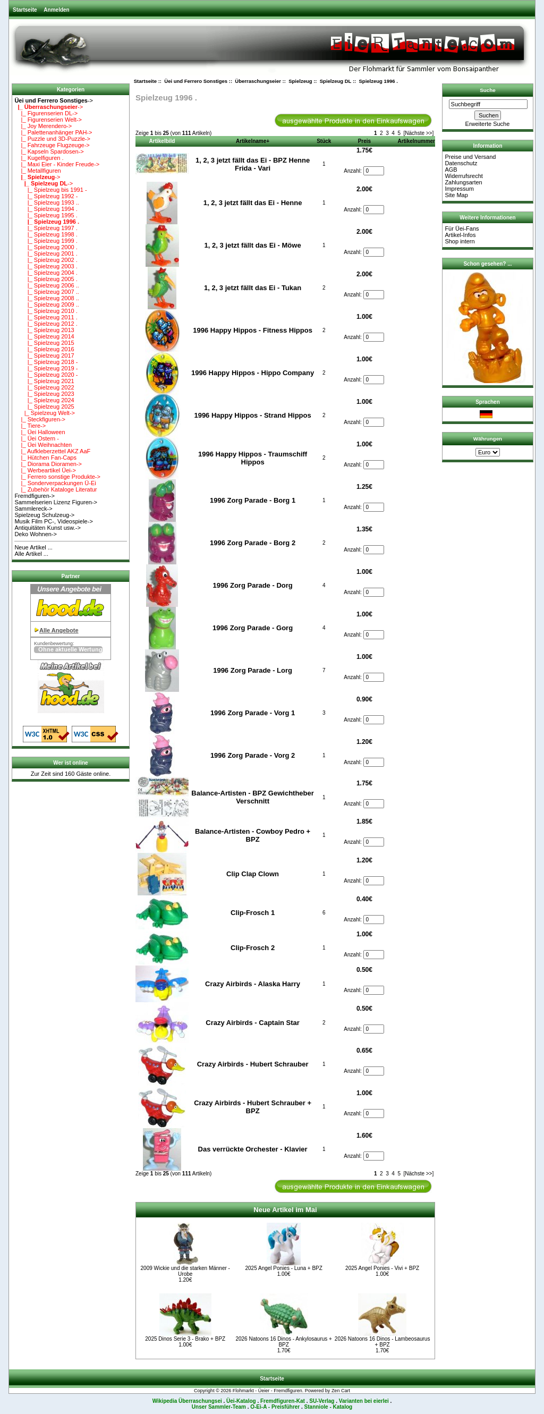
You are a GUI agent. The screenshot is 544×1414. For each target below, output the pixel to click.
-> (53, 100)
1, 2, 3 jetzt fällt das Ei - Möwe (253, 245)
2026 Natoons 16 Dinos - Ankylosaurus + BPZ (283, 1342)
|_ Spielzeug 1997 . (45, 228)
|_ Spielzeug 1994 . (45, 209)
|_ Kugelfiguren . (38, 158)
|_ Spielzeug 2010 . (45, 311)
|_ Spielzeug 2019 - (46, 368)
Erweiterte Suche (487, 124)
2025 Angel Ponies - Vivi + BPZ (382, 1268)
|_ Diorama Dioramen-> (48, 464)
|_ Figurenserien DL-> (46, 113)
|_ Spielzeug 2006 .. (46, 285)
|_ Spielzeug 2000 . (45, 247)
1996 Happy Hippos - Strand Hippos (252, 415)
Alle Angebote (59, 630)
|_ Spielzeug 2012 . (45, 323)
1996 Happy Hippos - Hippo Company (252, 373)
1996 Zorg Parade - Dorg (252, 585)
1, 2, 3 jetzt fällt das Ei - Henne (252, 203)
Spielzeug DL (335, 81)
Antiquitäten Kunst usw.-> (47, 527)
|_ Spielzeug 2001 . (45, 253)
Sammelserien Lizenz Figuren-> (55, 502)
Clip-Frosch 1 (253, 913)
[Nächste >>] (419, 133)
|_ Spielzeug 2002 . (45, 260)
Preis (364, 141)
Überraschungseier (258, 81)
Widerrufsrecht (464, 176)
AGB (451, 169)
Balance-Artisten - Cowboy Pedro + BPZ (252, 835)
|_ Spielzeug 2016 (44, 349)
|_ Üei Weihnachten (43, 445)
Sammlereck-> (33, 508)
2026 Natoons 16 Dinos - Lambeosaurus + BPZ (382, 1342)
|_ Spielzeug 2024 (44, 400)
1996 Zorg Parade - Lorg (252, 670)
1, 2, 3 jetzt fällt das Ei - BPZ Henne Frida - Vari (253, 164)
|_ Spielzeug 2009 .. (46, 304)
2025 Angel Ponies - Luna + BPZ (283, 1268)
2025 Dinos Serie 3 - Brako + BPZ (185, 1339)
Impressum (459, 188)
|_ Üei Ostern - (36, 438)
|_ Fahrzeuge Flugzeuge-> (51, 145)
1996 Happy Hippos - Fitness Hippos (252, 330)
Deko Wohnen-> (35, 534)
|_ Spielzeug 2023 (44, 394)
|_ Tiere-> (30, 425)
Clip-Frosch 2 (253, 948)
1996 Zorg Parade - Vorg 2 (252, 755)
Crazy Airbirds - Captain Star (253, 1023)
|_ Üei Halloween (39, 432)
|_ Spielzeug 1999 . (45, 241)
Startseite (25, 10)
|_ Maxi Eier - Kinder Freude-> (56, 164)
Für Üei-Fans (462, 228)
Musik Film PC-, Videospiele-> (53, 521)
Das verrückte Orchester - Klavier (253, 1149)
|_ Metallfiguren (37, 170)
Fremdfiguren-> (34, 496)
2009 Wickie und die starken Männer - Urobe (185, 1271)
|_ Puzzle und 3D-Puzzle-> (52, 139)
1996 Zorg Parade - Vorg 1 (252, 713)
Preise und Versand (470, 157)
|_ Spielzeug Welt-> (44, 413)
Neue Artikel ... (33, 547)
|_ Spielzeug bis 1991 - (50, 190)
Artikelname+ (252, 141)
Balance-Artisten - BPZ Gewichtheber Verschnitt (252, 797)
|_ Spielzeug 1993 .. (46, 202)
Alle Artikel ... (31, 554)
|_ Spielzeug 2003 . (45, 266)
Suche (488, 90)
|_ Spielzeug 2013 (44, 330)
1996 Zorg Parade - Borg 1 (252, 500)
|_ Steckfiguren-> (39, 419)
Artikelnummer (416, 141)
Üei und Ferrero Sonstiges (195, 81)
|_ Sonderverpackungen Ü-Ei (55, 483)
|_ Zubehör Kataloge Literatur (55, 489)
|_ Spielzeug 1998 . (45, 234)
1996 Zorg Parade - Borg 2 (252, 543)
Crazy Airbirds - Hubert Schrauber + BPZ (252, 1107)
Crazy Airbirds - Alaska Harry (252, 984)
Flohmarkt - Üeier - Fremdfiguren (267, 1390)
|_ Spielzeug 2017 (44, 355)
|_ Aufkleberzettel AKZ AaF (52, 451)
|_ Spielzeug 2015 (44, 343)
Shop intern (459, 241)
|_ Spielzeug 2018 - (46, 362)
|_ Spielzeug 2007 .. (46, 292)
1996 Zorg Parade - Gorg (252, 628)
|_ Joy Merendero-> (43, 126)
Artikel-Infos (460, 235)
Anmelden (56, 10)
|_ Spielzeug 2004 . (45, 272)
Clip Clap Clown (252, 874)
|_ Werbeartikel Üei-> (44, 470)
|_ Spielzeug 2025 (44, 406)
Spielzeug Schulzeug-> (44, 515)
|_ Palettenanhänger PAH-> (53, 132)
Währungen (487, 439)
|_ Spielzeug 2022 (44, 387)
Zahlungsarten (463, 182)
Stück (324, 141)
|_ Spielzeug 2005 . (45, 279)
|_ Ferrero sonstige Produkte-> (57, 476)
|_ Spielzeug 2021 (44, 381)
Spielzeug (300, 81)
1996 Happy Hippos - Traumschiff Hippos (252, 458)
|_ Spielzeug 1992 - (46, 196)
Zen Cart (341, 1390)
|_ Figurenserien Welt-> (47, 119)
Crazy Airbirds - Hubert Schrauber (253, 1064)
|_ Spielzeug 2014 (44, 336)
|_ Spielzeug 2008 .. (46, 298)
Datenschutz (461, 163)
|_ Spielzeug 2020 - (46, 374)
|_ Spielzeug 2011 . (45, 317)
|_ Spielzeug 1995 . (45, 215)
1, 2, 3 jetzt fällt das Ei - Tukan (252, 288)
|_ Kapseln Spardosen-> (48, 151)
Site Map (456, 195)
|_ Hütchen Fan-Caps (45, 457)
